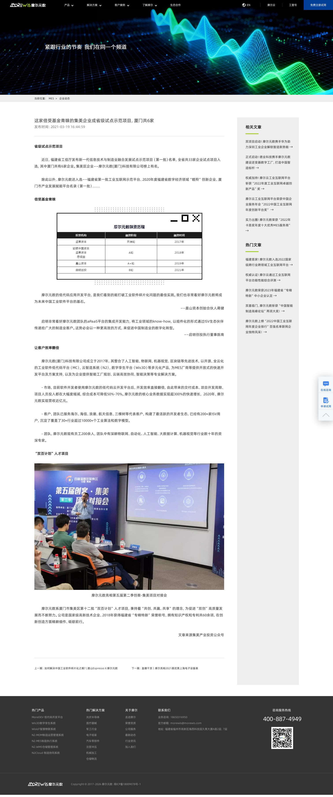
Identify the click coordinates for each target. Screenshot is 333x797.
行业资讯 (130, 741)
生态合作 (175, 5)
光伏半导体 (92, 717)
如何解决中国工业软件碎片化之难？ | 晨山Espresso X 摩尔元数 (81, 668)
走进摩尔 (130, 717)
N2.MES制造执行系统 (44, 741)
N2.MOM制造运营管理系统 (48, 735)
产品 (68, 5)
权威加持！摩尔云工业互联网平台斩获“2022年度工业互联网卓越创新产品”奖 (269, 183)
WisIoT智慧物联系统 (44, 729)
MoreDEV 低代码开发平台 (47, 717)
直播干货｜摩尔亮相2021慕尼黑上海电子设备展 (170, 668)
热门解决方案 (95, 710)
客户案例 (122, 5)
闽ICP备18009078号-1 (126, 784)
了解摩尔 (149, 5)
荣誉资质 (130, 723)
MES (51, 98)
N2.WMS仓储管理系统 (45, 747)
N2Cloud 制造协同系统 (46, 753)
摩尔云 (271, 5)
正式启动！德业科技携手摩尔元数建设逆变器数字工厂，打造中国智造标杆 (268, 162)
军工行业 (91, 729)
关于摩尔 (131, 710)
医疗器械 (91, 723)
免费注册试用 (318, 5)
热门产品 (38, 710)
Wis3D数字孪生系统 (44, 723)
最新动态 (130, 735)
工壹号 (293, 5)
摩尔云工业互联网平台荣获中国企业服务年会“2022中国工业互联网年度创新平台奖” (269, 204)
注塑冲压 (91, 747)
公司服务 (130, 729)
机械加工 (91, 753)
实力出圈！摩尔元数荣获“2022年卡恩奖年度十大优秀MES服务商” (268, 224)
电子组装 (91, 735)
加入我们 (130, 747)
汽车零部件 (92, 741)
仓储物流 (91, 759)
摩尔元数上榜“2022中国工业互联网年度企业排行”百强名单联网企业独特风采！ (269, 326)
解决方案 (94, 5)
